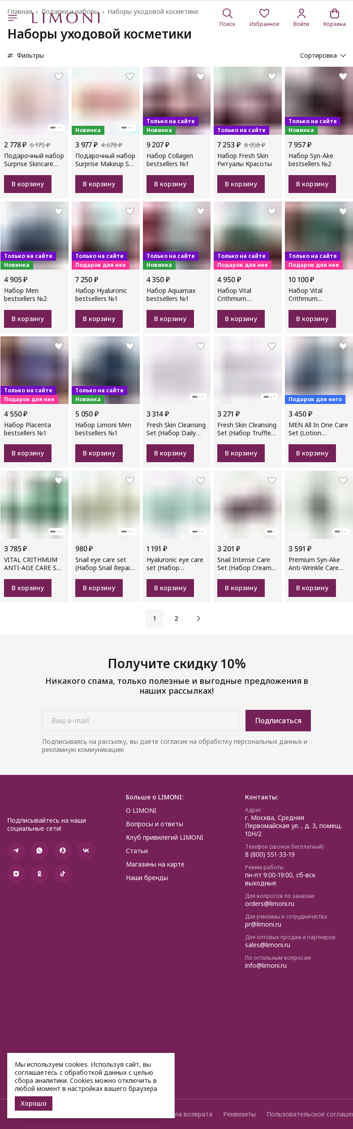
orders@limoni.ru (269, 904)
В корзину (28, 184)
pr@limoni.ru (263, 924)
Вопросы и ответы (154, 824)
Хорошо (34, 1103)
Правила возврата (184, 1114)
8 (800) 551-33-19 (270, 854)
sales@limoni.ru (267, 945)
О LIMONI (141, 811)
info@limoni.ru (266, 966)
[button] (264, 18)
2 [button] (176, 618)
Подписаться (278, 720)
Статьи (137, 851)
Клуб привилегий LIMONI (164, 837)
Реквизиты (239, 1114)
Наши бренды (147, 878)
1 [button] (154, 618)
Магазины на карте (155, 864)
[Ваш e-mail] (141, 721)
